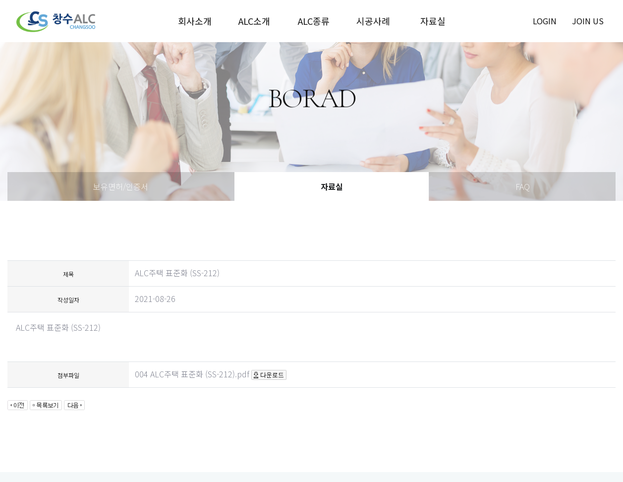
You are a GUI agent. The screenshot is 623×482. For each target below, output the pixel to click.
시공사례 (373, 20)
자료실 (433, 20)
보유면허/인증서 (120, 186)
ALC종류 (314, 20)
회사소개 (195, 20)
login (545, 21)
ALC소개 (254, 20)
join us (588, 21)
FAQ (522, 186)
